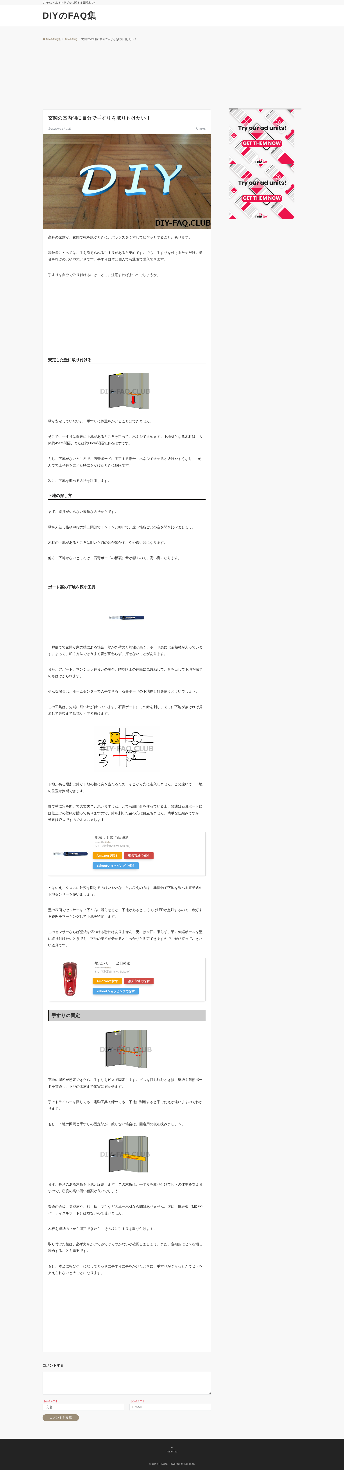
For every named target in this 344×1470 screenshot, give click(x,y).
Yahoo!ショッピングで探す (116, 865)
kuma (202, 128)
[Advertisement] (172, 74)
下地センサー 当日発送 (110, 963)
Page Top (172, 1449)
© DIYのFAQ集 (158, 1463)
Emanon (190, 1463)
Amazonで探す (107, 855)
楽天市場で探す (139, 855)
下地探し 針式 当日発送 (110, 837)
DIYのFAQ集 (70, 15)
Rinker (108, 842)
